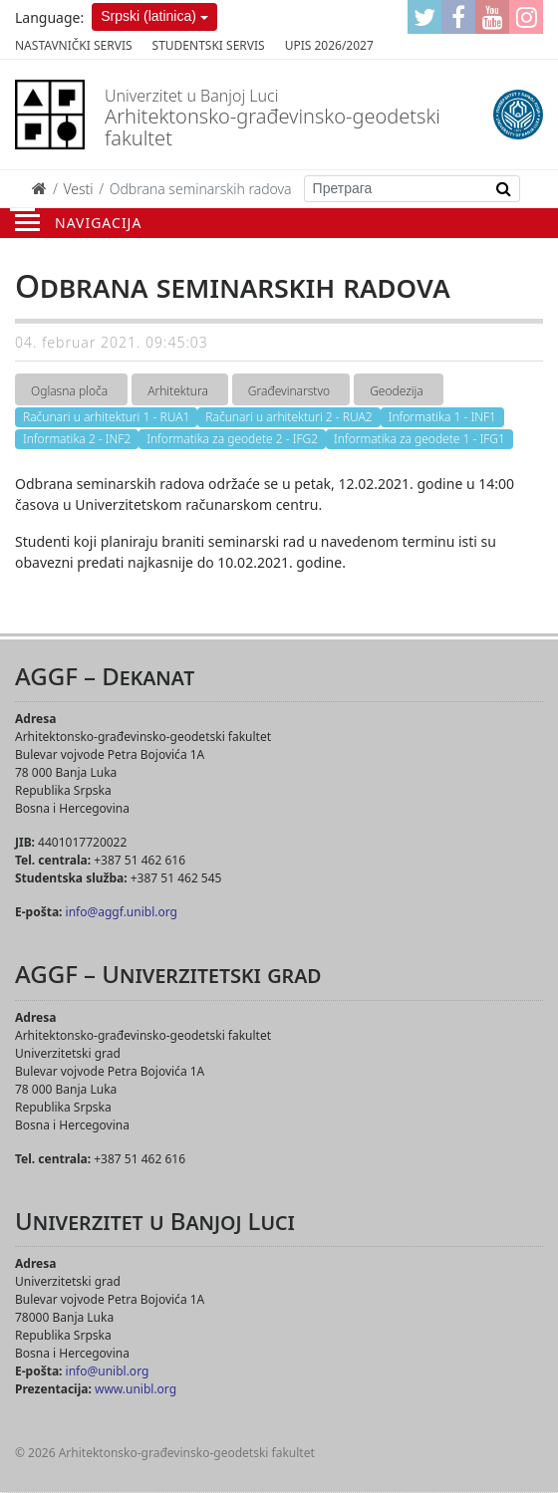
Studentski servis (208, 45)
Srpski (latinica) (148, 16)
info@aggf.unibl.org (121, 911)
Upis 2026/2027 (329, 45)
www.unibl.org (135, 1388)
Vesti (78, 188)
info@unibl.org (107, 1371)
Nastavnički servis (74, 45)
